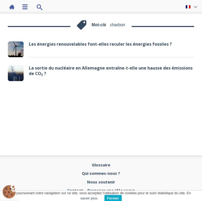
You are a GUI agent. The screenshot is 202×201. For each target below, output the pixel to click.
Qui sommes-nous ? (101, 173)
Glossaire (101, 164)
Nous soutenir (101, 181)
